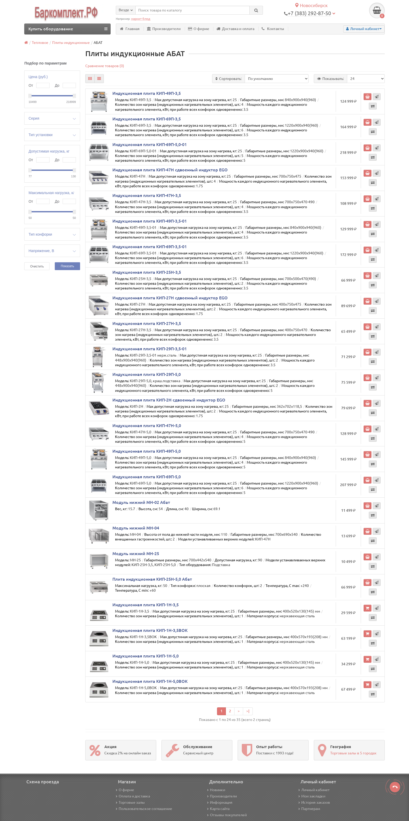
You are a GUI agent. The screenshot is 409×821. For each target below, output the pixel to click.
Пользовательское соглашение (144, 809)
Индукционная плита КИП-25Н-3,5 (146, 272)
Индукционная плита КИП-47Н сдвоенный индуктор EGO (170, 169)
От (30, 85)
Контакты (273, 29)
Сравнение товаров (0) (104, 66)
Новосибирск (311, 5)
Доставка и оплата (235, 29)
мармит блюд (140, 18)
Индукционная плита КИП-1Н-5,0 (145, 656)
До (57, 85)
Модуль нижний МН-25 (135, 553)
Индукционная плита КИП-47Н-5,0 (146, 425)
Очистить (37, 266)
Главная (130, 29)
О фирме (198, 29)
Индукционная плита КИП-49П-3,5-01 (149, 221)
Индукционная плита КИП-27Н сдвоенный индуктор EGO (170, 297)
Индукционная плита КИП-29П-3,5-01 (149, 348)
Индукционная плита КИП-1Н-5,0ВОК (150, 681)
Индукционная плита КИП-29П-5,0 (146, 374)
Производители (164, 29)
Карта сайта (218, 809)
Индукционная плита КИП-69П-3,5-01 (149, 246)
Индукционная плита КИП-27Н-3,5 (146, 323)
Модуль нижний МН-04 (135, 528)
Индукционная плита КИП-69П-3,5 (146, 119)
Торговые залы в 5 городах (353, 753)
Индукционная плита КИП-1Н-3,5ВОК (150, 630)
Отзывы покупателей (227, 815)
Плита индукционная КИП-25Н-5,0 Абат (152, 579)
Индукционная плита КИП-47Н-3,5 (146, 195)
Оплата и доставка (133, 796)
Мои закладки (311, 796)
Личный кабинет (313, 790)
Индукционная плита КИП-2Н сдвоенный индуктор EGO (168, 400)
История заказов (314, 802)
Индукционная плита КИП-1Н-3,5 (145, 604)
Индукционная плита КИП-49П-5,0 (146, 451)
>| (247, 711)
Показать (67, 266)
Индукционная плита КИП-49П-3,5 (146, 93)
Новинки (216, 790)
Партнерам (309, 809)
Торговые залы (130, 802)
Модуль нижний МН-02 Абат (141, 502)
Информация (219, 802)
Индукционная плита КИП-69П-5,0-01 (149, 144)
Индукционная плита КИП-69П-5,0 (146, 476)
